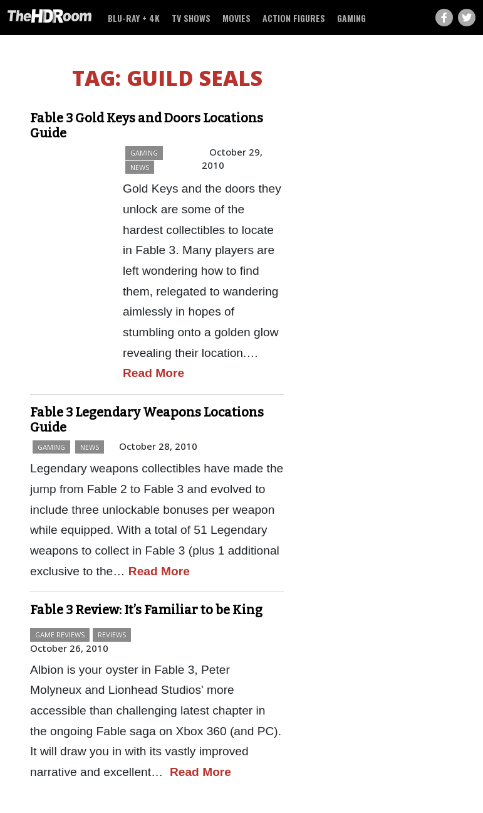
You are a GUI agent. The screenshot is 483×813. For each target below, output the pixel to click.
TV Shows (191, 17)
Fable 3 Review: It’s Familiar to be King (146, 609)
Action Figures (293, 17)
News (139, 167)
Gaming (351, 17)
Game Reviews (60, 634)
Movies (236, 17)
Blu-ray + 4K (134, 17)
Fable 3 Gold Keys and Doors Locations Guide (146, 125)
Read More (153, 373)
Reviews (112, 634)
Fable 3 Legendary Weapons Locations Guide (147, 420)
